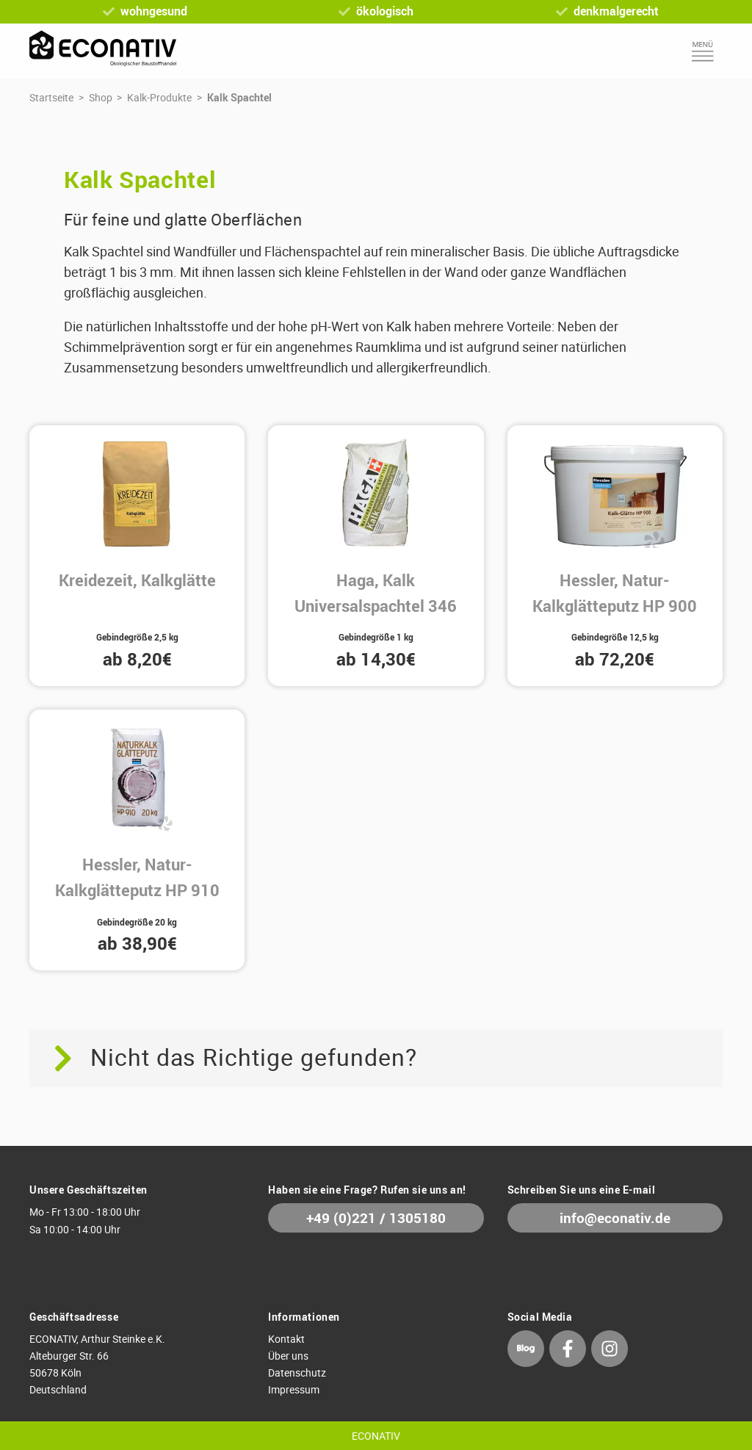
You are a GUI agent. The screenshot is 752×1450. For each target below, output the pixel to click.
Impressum (293, 1389)
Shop (100, 97)
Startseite (51, 97)
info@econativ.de (615, 1218)
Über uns (288, 1356)
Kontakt (286, 1339)
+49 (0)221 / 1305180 (376, 1218)
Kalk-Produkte (159, 97)
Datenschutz (297, 1372)
